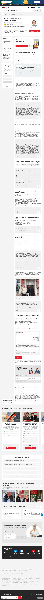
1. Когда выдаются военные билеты (7, 42)
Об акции (37, 1)
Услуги (3, 10)
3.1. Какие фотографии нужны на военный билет (7, 52)
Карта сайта (31, 595)
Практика (7, 10)
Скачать (18, 357)
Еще (16, 10)
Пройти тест (22, 45)
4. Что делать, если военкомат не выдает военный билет (6, 54)
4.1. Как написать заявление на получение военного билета (7, 57)
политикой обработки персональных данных (7, 86)
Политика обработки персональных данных (36, 594)
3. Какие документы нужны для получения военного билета (7, 49)
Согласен (19, 597)
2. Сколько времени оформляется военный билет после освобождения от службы (7, 45)
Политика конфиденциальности (34, 591)
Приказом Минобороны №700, (31, 165)
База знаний (12, 10)
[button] (37, 410)
